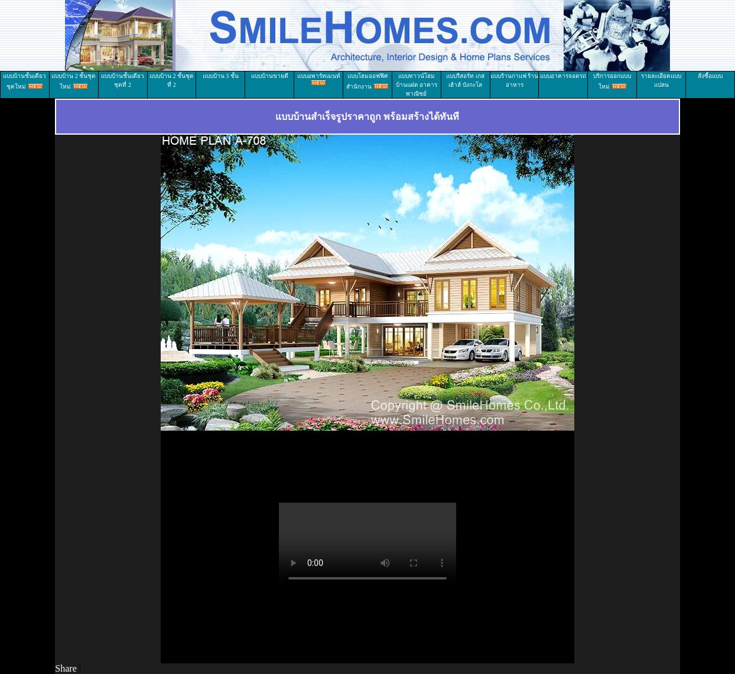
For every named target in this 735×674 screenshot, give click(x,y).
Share (65, 668)
